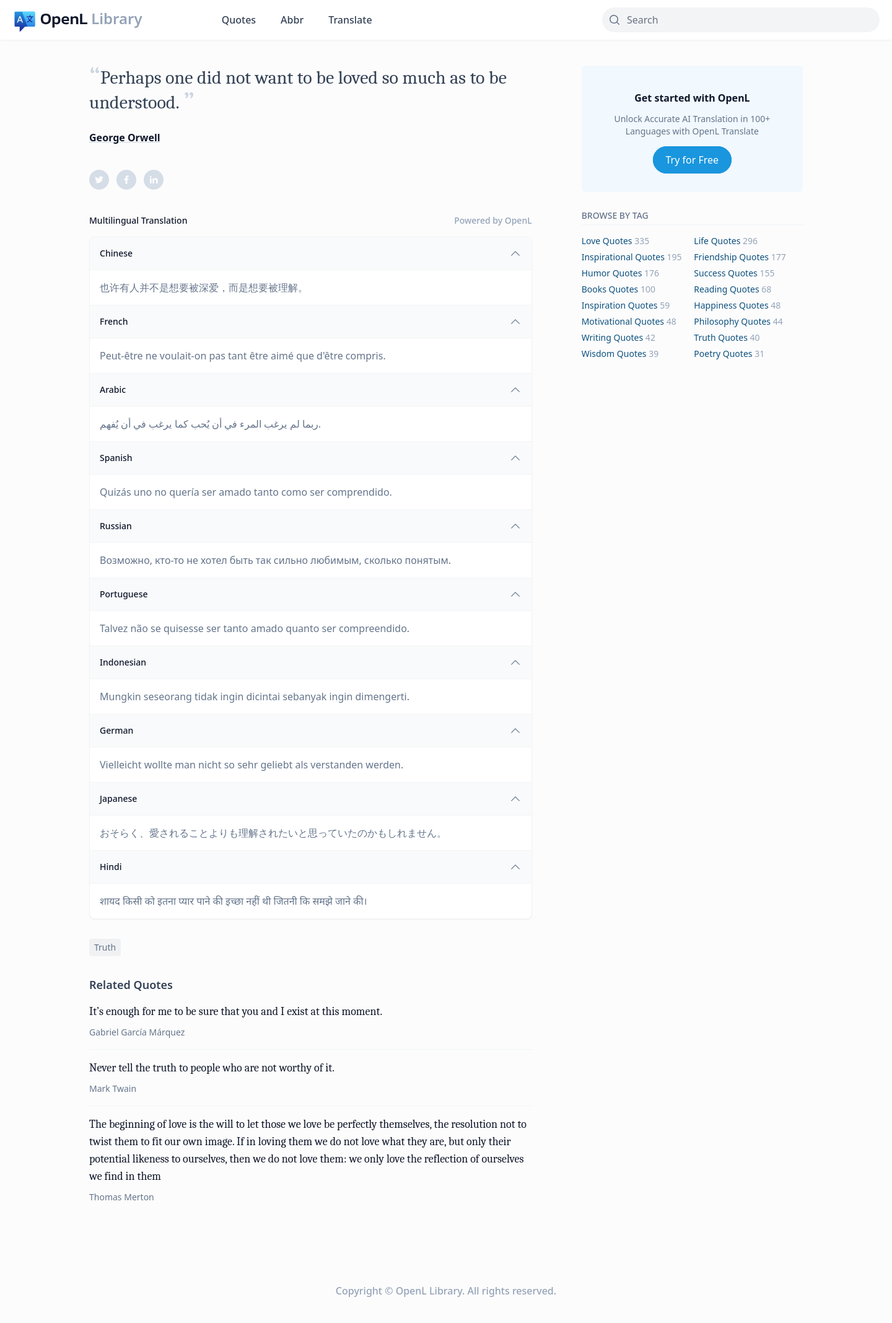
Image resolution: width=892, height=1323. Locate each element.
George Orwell (124, 137)
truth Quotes (721, 337)
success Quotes (725, 273)
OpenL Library (429, 1291)
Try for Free (692, 160)
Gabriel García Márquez (137, 1032)
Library (116, 19)
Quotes (239, 20)
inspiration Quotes (620, 305)
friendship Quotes (731, 257)
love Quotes (607, 241)
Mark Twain (112, 1088)
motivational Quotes (623, 321)
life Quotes (717, 241)
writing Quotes (613, 337)
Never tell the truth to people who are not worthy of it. (211, 1068)
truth (105, 947)
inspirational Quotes (623, 257)
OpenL (518, 220)
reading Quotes (726, 289)
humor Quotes (612, 273)
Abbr (292, 20)
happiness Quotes (731, 305)
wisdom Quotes (614, 353)
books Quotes (610, 289)
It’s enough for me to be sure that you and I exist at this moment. (235, 1011)
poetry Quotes (723, 353)
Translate (350, 20)
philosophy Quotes (732, 321)
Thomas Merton (121, 1197)
